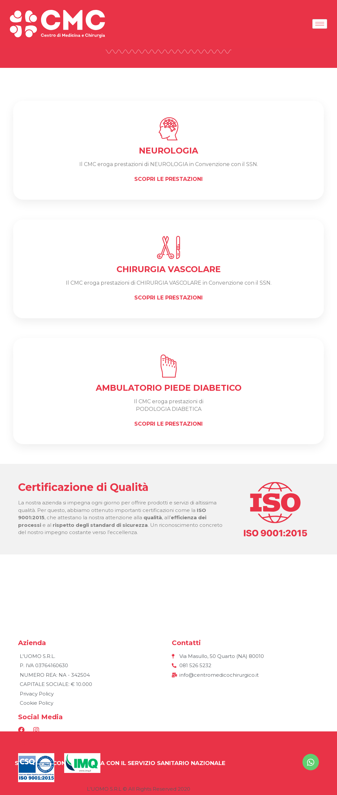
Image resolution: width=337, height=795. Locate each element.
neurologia (168, 151)
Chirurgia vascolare (169, 269)
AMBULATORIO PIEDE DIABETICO (169, 388)
